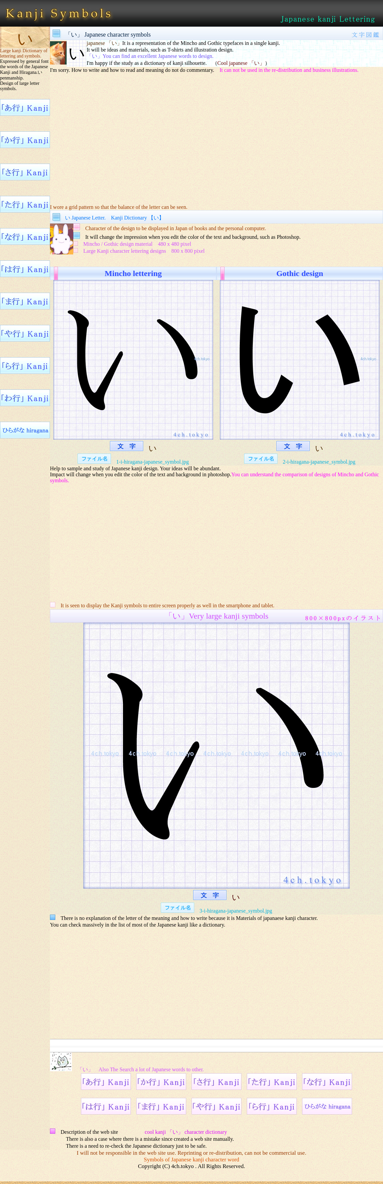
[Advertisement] (216, 138)
